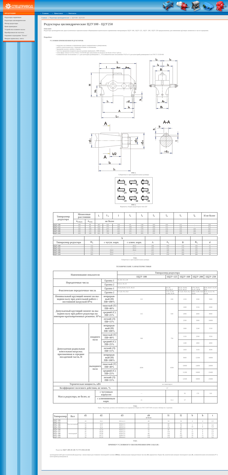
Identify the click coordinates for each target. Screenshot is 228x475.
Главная (45, 13)
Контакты (72, 13)
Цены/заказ (58, 13)
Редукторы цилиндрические (59, 18)
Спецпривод (19, 6)
